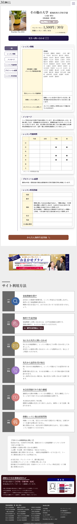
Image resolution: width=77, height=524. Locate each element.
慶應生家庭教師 (21, 507)
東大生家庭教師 (9, 507)
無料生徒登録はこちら (34, 328)
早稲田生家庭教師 (36, 507)
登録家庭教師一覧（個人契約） (13, 505)
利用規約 (45, 513)
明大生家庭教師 (21, 513)
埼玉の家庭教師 (9, 520)
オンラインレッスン (65, 508)
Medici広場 (46, 505)
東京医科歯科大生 (10, 513)
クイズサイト (63, 515)
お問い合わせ (46, 510)
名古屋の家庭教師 (22, 520)
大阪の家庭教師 (35, 520)
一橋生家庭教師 (9, 511)
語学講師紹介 (64, 510)
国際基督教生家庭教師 (23, 509)
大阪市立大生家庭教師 (23, 516)
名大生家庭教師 (35, 516)
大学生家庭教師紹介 (65, 513)
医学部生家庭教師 (10, 509)
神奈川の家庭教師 (22, 518)
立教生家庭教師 (35, 511)
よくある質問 (46, 515)
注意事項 (62, 517)
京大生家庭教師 (9, 516)
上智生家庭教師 (21, 511)
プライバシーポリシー (49, 517)
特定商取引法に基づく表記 (50, 519)
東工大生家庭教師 (36, 509)
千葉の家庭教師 (35, 518)
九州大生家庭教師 (36, 513)
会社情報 (45, 508)
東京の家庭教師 (9, 518)
